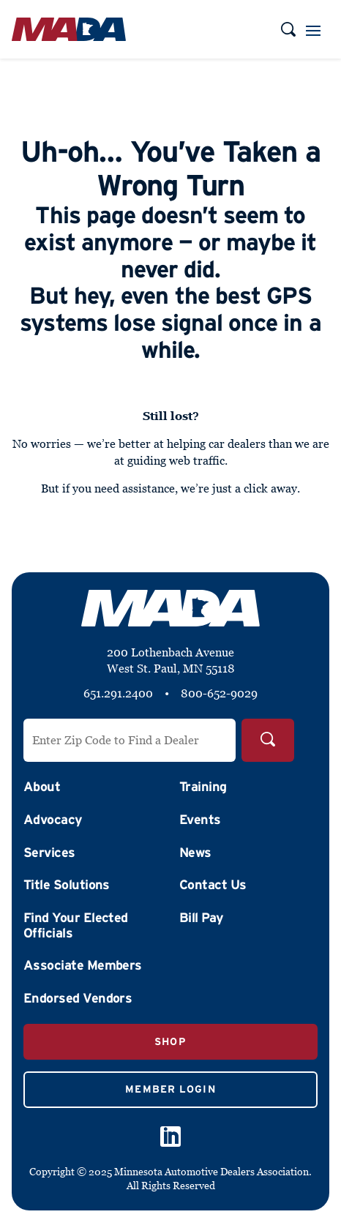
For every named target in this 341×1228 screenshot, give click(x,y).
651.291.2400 (118, 693)
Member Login (170, 1089)
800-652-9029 (219, 693)
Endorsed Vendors (77, 998)
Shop (170, 1041)
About (41, 786)
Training (203, 786)
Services (49, 852)
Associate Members (82, 965)
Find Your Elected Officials (75, 925)
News (195, 852)
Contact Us (213, 884)
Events (200, 819)
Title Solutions (66, 884)
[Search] (267, 740)
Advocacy (53, 819)
